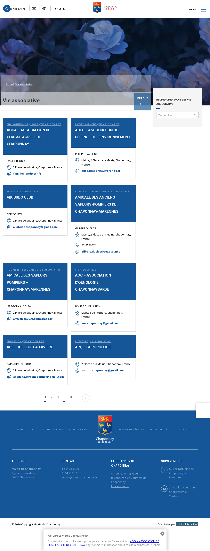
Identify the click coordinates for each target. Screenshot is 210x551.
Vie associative (106, 116)
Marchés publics (54, 444)
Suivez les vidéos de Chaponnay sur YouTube (175, 508)
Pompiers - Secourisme (88, 192)
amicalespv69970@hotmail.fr (32, 333)
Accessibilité (155, 444)
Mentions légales (130, 444)
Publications (80, 444)
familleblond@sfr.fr (27, 174)
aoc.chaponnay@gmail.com (98, 329)
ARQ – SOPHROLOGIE (91, 357)
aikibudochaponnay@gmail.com (35, 232)
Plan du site (29, 444)
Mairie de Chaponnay (105, 444)
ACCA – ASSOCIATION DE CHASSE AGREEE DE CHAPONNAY (28, 133)
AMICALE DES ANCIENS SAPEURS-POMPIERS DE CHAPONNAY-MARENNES (94, 209)
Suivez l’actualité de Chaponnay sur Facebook (174, 489)
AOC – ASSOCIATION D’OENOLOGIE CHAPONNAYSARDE (91, 288)
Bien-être (79, 351)
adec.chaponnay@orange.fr (98, 171)
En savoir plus (119, 503)
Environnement (17, 116)
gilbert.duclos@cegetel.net (98, 257)
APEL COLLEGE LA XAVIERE (29, 357)
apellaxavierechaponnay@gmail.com (36, 391)
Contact (181, 444)
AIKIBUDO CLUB (19, 198)
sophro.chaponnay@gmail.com (100, 384)
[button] (17, 9)
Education (13, 351)
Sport (34, 116)
